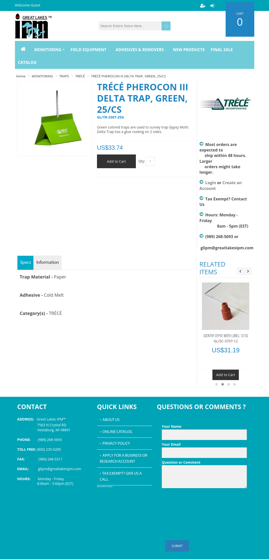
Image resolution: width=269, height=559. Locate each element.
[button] (217, 384)
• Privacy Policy (115, 444)
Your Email (204, 444)
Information (47, 262)
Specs (25, 262)
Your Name (204, 426)
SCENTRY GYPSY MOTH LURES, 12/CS (225, 336)
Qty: (141, 160)
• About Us (110, 420)
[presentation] (200, 502)
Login (210, 182)
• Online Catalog (116, 432)
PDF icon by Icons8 (104, 487)
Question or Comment (204, 462)
